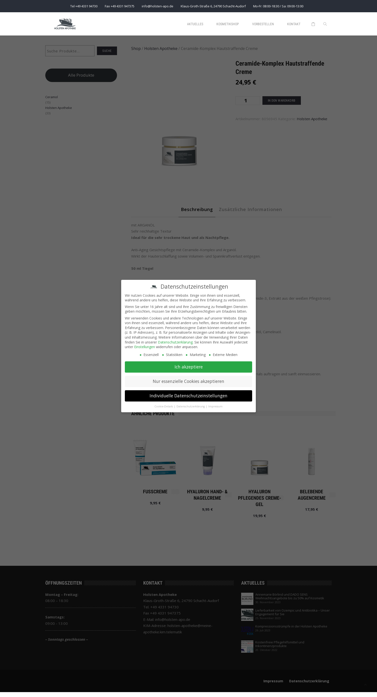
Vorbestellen (263, 24)
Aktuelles (195, 24)
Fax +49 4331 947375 (119, 6)
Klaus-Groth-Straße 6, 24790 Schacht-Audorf (213, 6)
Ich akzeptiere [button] (189, 367)
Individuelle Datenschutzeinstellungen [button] (188, 396)
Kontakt (293, 24)
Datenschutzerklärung (175, 342)
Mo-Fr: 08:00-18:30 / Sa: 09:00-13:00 (278, 6)
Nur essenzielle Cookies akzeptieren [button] (188, 381)
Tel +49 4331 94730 (83, 6)
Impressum (215, 406)
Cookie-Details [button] (164, 406)
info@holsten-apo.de (157, 6)
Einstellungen (144, 346)
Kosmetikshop (227, 24)
